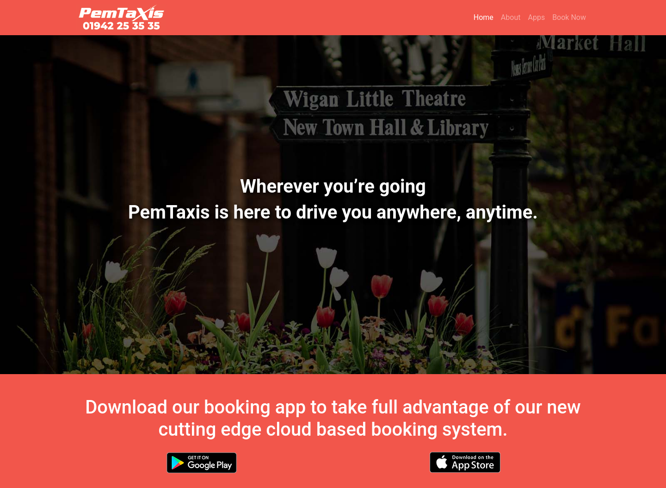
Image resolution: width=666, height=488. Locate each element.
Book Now (569, 17)
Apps (536, 17)
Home (485, 17)
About (511, 17)
